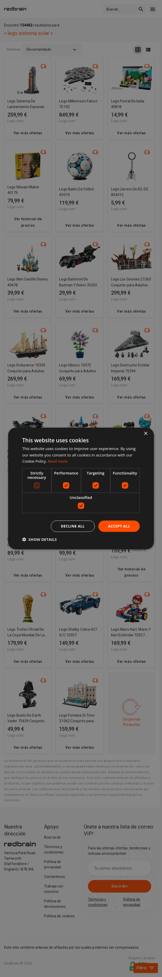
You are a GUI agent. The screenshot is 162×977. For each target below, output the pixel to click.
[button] (39, 539)
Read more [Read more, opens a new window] (58, 461)
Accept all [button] (119, 526)
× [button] (146, 434)
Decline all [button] (73, 526)
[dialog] (81, 489)
